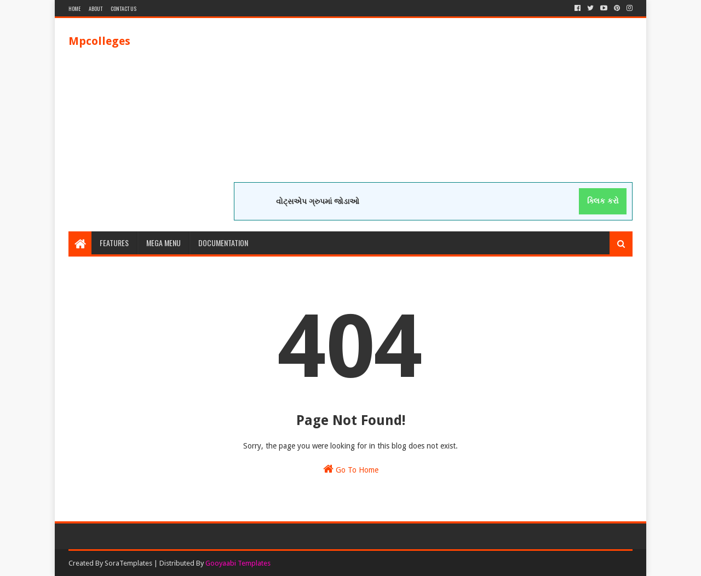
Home (74, 8)
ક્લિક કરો (603, 200)
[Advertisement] (433, 105)
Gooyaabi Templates (238, 563)
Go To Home (350, 468)
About (95, 8)
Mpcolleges (99, 41)
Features (114, 242)
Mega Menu (163, 242)
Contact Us (123, 8)
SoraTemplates (128, 563)
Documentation (223, 242)
